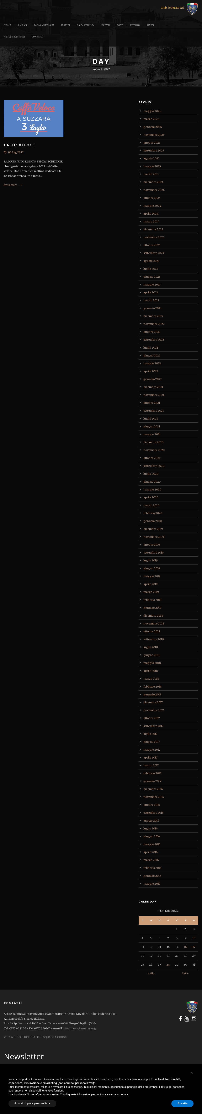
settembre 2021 (153, 410)
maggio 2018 (152, 663)
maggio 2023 (152, 284)
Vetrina (135, 25)
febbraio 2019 (152, 600)
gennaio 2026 (152, 127)
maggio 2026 (152, 111)
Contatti (38, 36)
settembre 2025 (153, 150)
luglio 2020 (150, 473)
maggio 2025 (152, 166)
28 (168, 964)
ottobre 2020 (152, 458)
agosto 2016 (151, 820)
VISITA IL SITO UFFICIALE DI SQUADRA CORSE (35, 1037)
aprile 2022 (150, 371)
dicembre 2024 (153, 182)
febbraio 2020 (152, 513)
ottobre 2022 (151, 332)
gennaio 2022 (152, 379)
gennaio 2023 (152, 308)
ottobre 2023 (151, 245)
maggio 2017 (151, 749)
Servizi (65, 25)
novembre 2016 (153, 797)
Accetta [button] (182, 1103)
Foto (120, 25)
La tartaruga (86, 25)
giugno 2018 (151, 655)
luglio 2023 (150, 269)
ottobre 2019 (151, 544)
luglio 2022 (150, 347)
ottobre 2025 (151, 142)
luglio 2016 (150, 828)
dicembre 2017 (153, 702)
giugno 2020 (152, 481)
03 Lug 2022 (16, 152)
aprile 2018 (150, 671)
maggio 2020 (152, 489)
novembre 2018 (153, 623)
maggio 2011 (151, 883)
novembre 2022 (153, 324)
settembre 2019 (153, 552)
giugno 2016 (151, 836)
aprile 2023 (150, 292)
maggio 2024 (152, 205)
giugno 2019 (151, 568)
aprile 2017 (150, 757)
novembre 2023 (153, 237)
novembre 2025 (153, 135)
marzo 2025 (151, 174)
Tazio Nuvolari (44, 25)
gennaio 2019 (152, 607)
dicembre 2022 (153, 316)
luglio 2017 (150, 734)
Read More (10, 185)
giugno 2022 (151, 355)
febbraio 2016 (152, 868)
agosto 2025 (151, 158)
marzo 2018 (151, 678)
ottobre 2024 (152, 198)
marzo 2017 (151, 765)
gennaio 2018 (152, 694)
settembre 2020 (153, 466)
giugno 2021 (151, 426)
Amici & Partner (14, 36)
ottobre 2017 (151, 718)
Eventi (105, 25)
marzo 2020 (151, 505)
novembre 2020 (154, 450)
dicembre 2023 (153, 229)
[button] (192, 1073)
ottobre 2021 (151, 403)
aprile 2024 (150, 213)
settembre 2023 (153, 253)
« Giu (151, 973)
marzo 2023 (151, 300)
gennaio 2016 (152, 876)
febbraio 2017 (152, 773)
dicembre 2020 (153, 442)
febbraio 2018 (152, 686)
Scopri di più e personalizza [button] (32, 1103)
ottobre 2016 (151, 805)
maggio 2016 (152, 844)
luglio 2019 (150, 560)
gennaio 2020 (152, 521)
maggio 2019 (152, 576)
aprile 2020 (150, 497)
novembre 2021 (153, 395)
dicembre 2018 (153, 615)
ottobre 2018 (151, 631)
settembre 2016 (153, 812)
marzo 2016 (151, 860)
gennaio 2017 (152, 781)
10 (193, 938)
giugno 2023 (151, 276)
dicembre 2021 (153, 387)
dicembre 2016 (153, 789)
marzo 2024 (151, 221)
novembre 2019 (153, 537)
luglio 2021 (150, 418)
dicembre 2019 (153, 529)
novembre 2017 (153, 710)
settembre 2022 (153, 339)
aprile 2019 (150, 584)
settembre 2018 (153, 639)
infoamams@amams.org (79, 1028)
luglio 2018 (150, 647)
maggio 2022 (152, 363)
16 (185, 947)
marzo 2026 (151, 119)
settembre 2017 (153, 726)
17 (194, 947)
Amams (22, 25)
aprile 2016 (150, 852)
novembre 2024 (154, 190)
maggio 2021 (152, 434)
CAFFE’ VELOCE (19, 145)
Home (7, 25)
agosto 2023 (151, 261)
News (150, 25)
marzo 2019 (151, 592)
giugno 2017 (151, 741)
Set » (185, 973)
